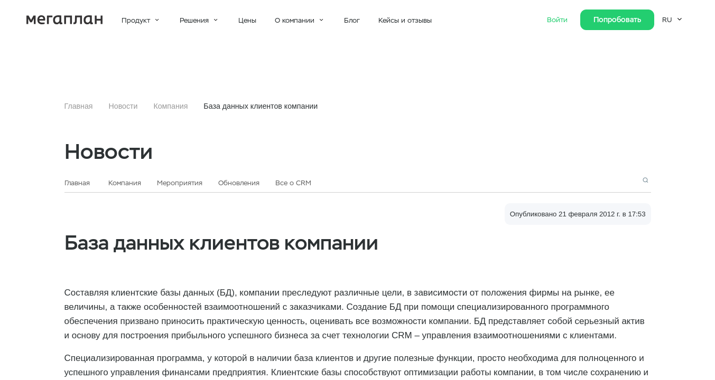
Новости (123, 106)
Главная (78, 106)
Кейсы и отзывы (405, 20)
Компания (170, 106)
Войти (558, 19)
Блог (352, 20)
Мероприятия (179, 182)
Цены (247, 20)
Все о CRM (293, 182)
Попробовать (617, 19)
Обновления (238, 182)
